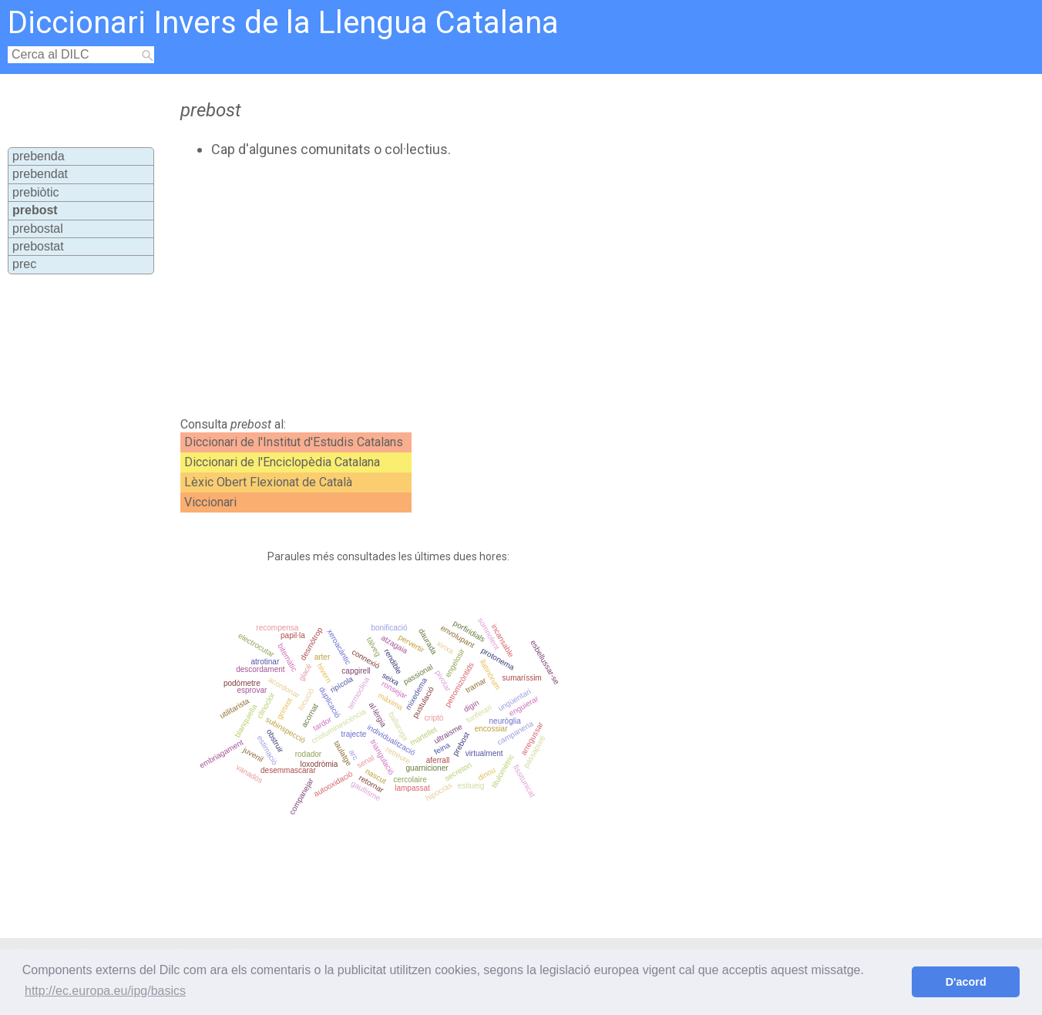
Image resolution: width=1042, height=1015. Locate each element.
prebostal (37, 228)
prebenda (38, 156)
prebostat (38, 246)
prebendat (40, 173)
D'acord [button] (966, 982)
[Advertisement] (473, 287)
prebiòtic (35, 192)
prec (24, 264)
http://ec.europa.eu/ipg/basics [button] (105, 990)
